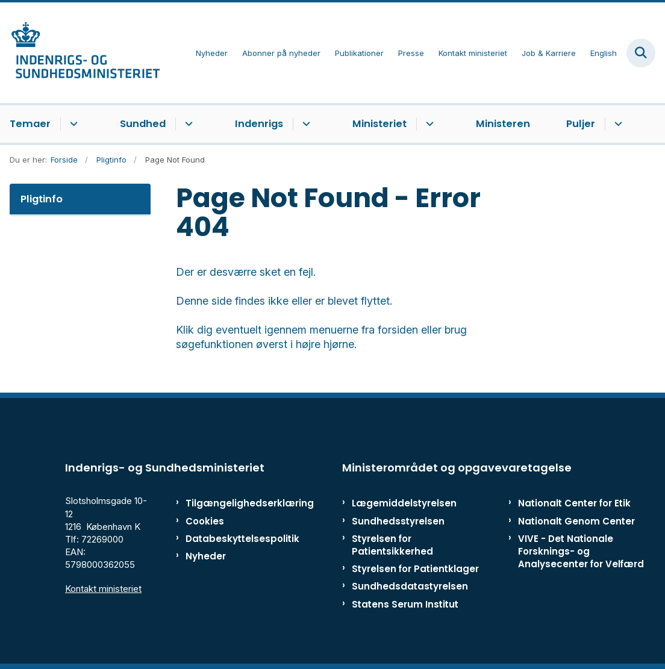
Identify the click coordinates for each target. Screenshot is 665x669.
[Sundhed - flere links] (187, 124)
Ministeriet (379, 124)
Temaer (30, 124)
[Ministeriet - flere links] (428, 124)
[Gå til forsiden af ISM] (80, 53)
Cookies (205, 521)
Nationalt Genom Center (576, 521)
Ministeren (503, 124)
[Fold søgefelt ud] (640, 53)
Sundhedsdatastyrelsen (410, 586)
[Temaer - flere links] (72, 124)
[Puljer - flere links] (616, 124)
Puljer (580, 124)
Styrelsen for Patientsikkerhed (392, 545)
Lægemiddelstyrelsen (404, 503)
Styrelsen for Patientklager (415, 568)
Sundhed (143, 124)
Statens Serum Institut (405, 604)
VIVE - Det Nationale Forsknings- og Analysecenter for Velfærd (581, 551)
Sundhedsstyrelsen (398, 521)
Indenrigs (259, 124)
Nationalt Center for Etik (574, 503)
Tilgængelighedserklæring (226, 503)
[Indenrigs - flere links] (304, 124)
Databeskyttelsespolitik (226, 538)
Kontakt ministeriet (103, 588)
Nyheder (206, 556)
